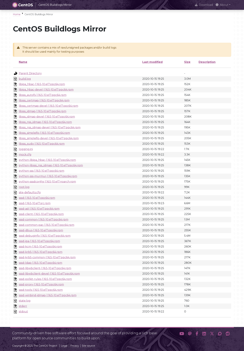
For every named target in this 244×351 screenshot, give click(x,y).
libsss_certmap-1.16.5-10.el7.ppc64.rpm (44, 100)
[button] (181, 334)
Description (207, 62)
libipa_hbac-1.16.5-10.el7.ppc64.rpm (42, 84)
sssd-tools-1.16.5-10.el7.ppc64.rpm (41, 289)
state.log (24, 300)
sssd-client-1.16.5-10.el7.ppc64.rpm (41, 214)
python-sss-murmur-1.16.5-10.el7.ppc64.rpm (48, 176)
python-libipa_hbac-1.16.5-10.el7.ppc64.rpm (47, 160)
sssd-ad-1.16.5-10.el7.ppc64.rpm (39, 208)
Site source (88, 345)
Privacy (74, 345)
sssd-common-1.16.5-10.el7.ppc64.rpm (43, 219)
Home (17, 14)
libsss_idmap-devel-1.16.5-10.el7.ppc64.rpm (47, 116)
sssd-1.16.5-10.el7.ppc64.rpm (37, 197)
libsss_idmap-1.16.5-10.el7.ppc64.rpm (42, 111)
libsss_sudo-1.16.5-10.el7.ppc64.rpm (42, 143)
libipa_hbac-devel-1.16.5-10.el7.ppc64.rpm (46, 89)
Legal (64, 345)
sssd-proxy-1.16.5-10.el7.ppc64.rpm (41, 284)
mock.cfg (25, 154)
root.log (24, 187)
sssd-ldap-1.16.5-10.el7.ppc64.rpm (40, 262)
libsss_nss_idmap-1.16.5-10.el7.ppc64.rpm (45, 122)
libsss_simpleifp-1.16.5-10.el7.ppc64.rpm (44, 132)
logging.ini (26, 149)
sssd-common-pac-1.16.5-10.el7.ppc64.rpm (46, 225)
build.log (25, 78)
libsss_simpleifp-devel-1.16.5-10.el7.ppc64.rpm (49, 138)
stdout (23, 311)
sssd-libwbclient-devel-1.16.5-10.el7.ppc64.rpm (49, 273)
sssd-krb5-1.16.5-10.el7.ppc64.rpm (40, 252)
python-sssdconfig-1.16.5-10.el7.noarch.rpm (47, 181)
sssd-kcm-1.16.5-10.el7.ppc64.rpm (40, 246)
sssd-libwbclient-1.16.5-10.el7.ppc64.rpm (45, 268)
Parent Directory (30, 73)
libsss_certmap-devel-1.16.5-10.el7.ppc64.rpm (48, 105)
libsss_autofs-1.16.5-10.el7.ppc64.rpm (42, 95)
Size (187, 62)
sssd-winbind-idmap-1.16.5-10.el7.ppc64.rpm (47, 295)
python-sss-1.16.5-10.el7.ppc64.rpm (41, 170)
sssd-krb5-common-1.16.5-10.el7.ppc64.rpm (47, 257)
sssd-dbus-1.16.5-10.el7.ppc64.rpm (41, 230)
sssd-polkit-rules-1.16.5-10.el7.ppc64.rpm (45, 279)
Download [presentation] (204, 4)
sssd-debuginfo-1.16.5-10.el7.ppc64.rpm (44, 235)
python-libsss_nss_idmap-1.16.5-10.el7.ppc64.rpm (51, 165)
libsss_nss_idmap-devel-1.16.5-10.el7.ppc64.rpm (49, 127)
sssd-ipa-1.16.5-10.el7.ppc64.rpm (39, 241)
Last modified (152, 62)
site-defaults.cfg (30, 192)
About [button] (222, 4)
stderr (23, 306)
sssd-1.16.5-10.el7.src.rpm (34, 203)
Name (23, 62)
